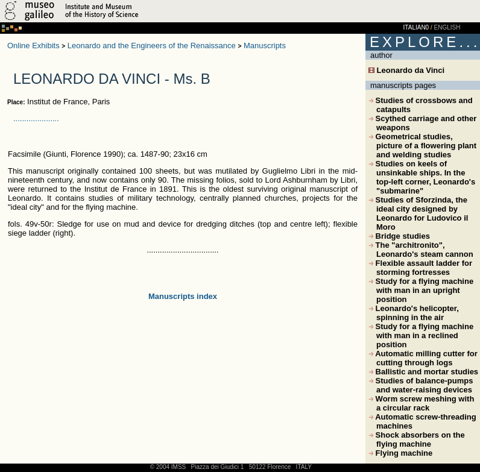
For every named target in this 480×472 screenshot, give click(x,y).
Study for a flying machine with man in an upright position (420, 290)
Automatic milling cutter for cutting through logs (423, 358)
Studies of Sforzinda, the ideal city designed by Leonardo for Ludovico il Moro (418, 213)
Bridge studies (399, 236)
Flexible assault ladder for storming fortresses (420, 268)
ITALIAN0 (416, 27)
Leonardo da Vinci (406, 70)
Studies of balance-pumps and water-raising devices (420, 385)
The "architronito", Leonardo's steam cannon (420, 250)
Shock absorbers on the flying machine (416, 439)
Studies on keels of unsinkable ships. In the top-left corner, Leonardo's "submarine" (421, 177)
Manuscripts (265, 45)
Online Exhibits (33, 45)
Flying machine (400, 453)
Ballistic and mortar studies (423, 371)
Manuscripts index (182, 296)
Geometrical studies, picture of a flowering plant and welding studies (422, 145)
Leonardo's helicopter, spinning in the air (413, 313)
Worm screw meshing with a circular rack (421, 403)
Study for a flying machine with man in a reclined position (420, 335)
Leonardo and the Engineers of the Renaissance (152, 45)
